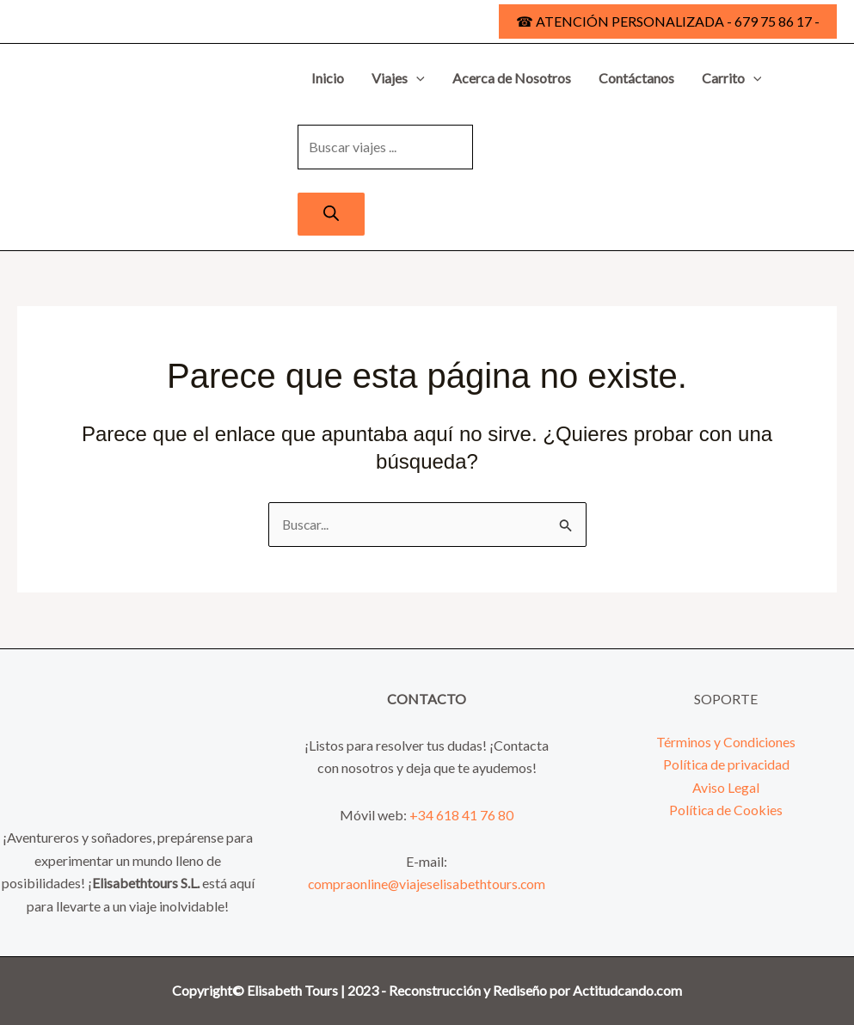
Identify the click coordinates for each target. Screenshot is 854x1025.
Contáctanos (636, 78)
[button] (668, 21)
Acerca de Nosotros (511, 78)
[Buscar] (331, 214)
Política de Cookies (726, 809)
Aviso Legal (725, 787)
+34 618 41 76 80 (461, 815)
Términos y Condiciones (726, 741)
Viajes (398, 78)
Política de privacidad (726, 764)
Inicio (327, 78)
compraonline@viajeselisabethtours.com (427, 884)
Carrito (732, 78)
